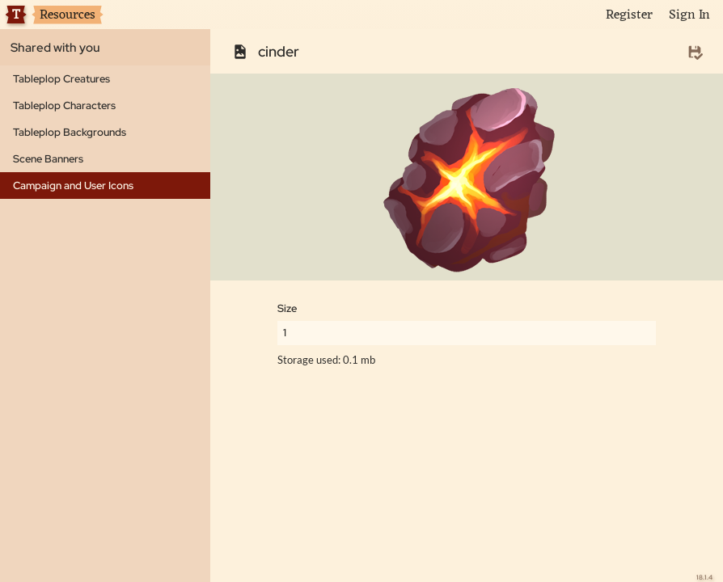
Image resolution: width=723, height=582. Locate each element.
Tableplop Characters (64, 105)
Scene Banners (48, 159)
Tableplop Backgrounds (69, 132)
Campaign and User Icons (73, 185)
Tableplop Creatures (61, 79)
